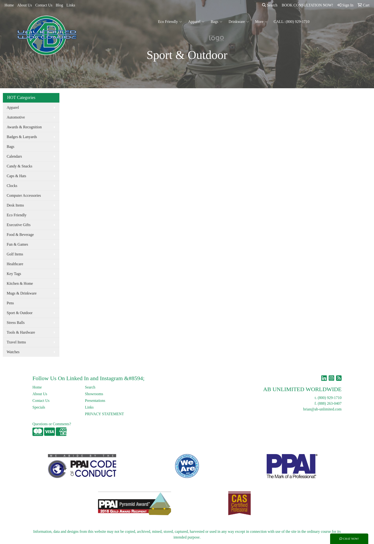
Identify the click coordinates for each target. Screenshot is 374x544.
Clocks (12, 186)
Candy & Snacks (19, 166)
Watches (13, 352)
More (261, 22)
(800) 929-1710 (330, 398)
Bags (216, 22)
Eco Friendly (170, 22)
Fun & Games (17, 244)
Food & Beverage (20, 235)
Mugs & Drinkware (21, 293)
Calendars (14, 156)
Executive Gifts (19, 225)
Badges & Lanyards (22, 137)
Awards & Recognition (24, 127)
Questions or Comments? (51, 424)
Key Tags (14, 274)
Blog (59, 5)
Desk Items (15, 205)
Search (269, 5)
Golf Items (15, 254)
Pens (10, 303)
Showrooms (94, 394)
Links (71, 5)
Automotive (16, 117)
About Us (24, 5)
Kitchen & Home (20, 283)
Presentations (95, 401)
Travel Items (16, 342)
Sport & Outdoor (19, 313)
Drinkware (239, 22)
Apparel (196, 22)
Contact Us (43, 5)
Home (9, 5)
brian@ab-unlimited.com (322, 409)
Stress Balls (16, 323)
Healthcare (15, 264)
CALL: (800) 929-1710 (291, 22)
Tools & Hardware (21, 332)
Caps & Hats (16, 176)
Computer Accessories (24, 195)
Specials (38, 407)
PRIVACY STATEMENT (104, 414)
